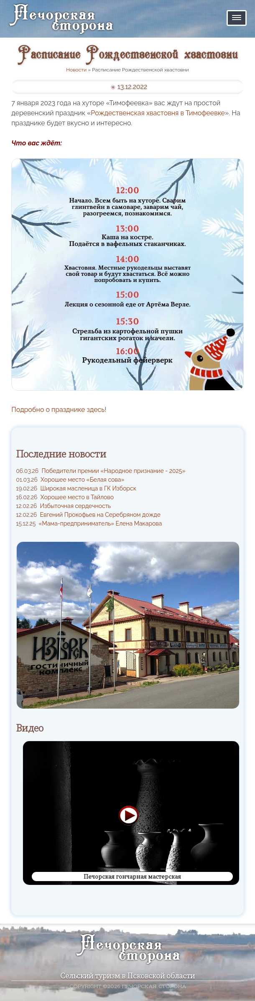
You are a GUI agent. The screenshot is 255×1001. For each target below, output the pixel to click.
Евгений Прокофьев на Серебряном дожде (88, 514)
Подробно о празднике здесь (58, 410)
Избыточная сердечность (63, 506)
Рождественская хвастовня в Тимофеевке (158, 113)
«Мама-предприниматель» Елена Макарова (89, 523)
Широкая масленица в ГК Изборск (76, 488)
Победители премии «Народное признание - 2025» (100, 470)
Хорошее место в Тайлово (65, 497)
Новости (76, 70)
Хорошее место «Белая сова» (70, 479)
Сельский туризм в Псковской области (127, 976)
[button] (237, 18)
